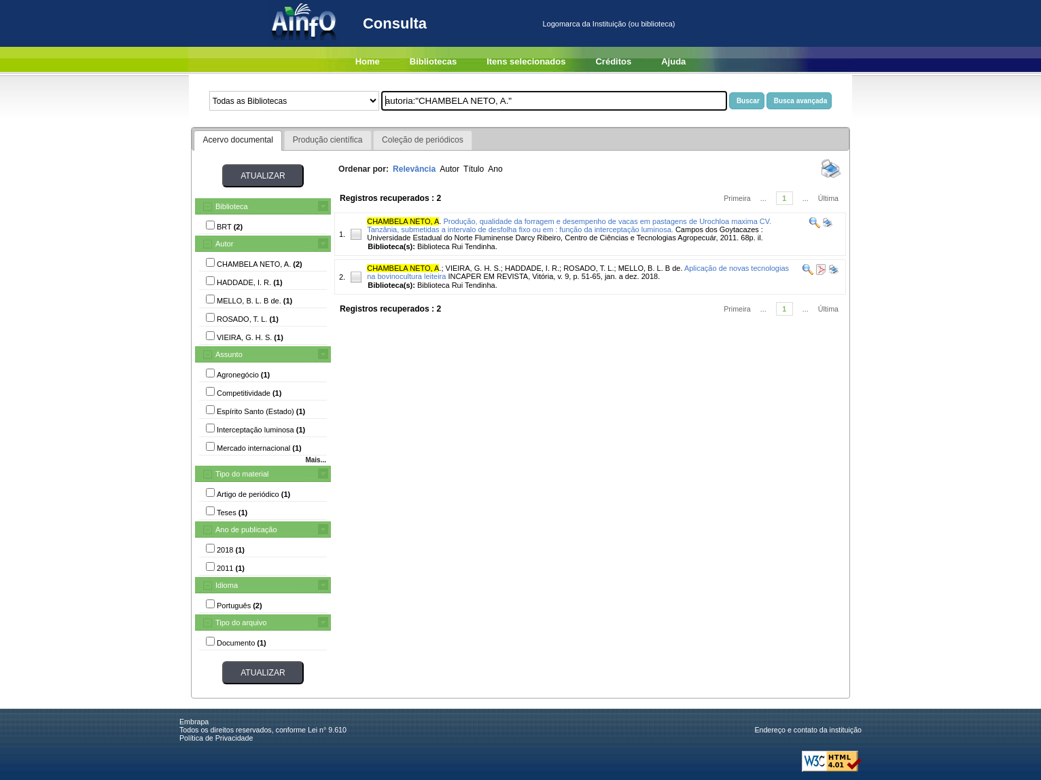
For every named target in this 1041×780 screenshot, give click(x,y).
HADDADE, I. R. (532, 268)
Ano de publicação (246, 529)
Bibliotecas (433, 61)
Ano (495, 169)
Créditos (613, 61)
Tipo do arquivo (240, 622)
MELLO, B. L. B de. (650, 268)
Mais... (315, 460)
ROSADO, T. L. (588, 268)
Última (828, 198)
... (763, 198)
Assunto (229, 354)
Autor (224, 244)
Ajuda (673, 61)
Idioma (226, 585)
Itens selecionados (526, 61)
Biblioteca (231, 206)
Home (367, 61)
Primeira (737, 198)
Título (473, 169)
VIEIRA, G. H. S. (473, 268)
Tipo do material (241, 474)
